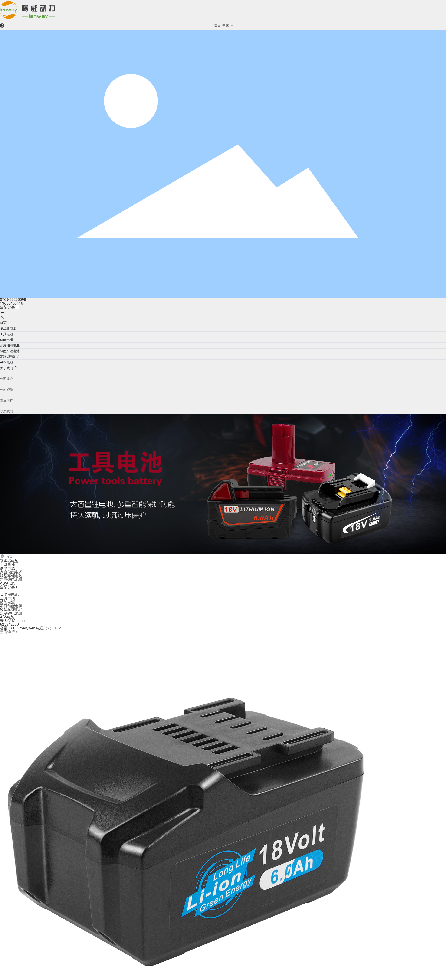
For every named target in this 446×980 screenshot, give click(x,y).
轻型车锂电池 (11, 576)
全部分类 (10, 307)
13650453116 (11, 303)
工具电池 (7, 564)
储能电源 (7, 568)
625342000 (9, 624)
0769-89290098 (13, 299)
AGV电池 (7, 583)
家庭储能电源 (11, 572)
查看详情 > (9, 632)
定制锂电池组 (11, 579)
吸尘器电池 (9, 561)
